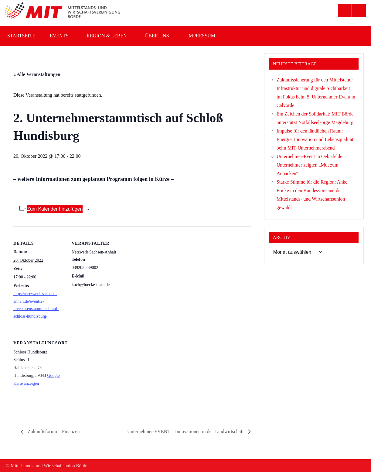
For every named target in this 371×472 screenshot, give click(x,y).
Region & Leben (110, 35)
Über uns (160, 35)
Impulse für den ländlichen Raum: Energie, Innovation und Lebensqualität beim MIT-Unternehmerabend (315, 139)
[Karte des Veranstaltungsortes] (104, 368)
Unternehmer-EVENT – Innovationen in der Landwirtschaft (186, 431)
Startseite (21, 35)
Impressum (204, 35)
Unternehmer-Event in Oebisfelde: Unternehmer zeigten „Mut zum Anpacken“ (310, 165)
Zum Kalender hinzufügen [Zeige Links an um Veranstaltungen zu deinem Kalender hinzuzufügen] (55, 209)
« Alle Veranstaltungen (36, 74)
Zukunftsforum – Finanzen (53, 431)
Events (62, 35)
